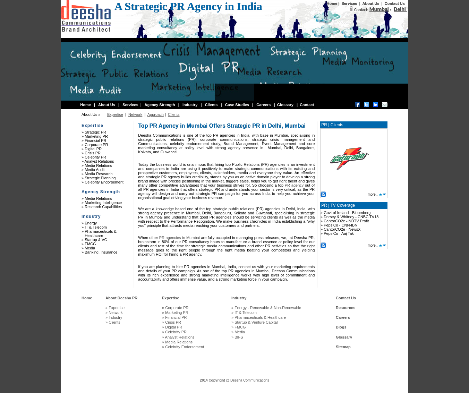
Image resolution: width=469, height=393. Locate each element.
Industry (189, 105)
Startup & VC (96, 240)
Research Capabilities (103, 207)
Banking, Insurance (101, 252)
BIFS (239, 337)
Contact (307, 105)
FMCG (90, 244)
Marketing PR (96, 136)
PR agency (294, 185)
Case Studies (237, 105)
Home (332, 3)
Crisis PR (93, 153)
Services (349, 3)
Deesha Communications (249, 380)
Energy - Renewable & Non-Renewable (269, 308)
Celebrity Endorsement (104, 182)
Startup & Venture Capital (256, 322)
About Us (371, 3)
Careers (263, 105)
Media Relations (98, 165)
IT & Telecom (96, 227)
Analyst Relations (99, 161)
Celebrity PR (95, 157)
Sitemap (343, 347)
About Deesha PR (121, 298)
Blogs (341, 327)
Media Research (98, 174)
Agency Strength (159, 105)
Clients (211, 105)
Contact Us (395, 3)
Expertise (115, 114)
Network (135, 114)
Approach (155, 114)
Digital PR (93, 149)
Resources (345, 308)
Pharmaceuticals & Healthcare (99, 233)
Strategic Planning (100, 178)
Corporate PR (96, 145)
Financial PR (95, 140)
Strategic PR (95, 132)
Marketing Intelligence (103, 202)
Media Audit (94, 170)
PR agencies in (179, 238)
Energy (91, 223)
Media (90, 248)
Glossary (285, 105)
